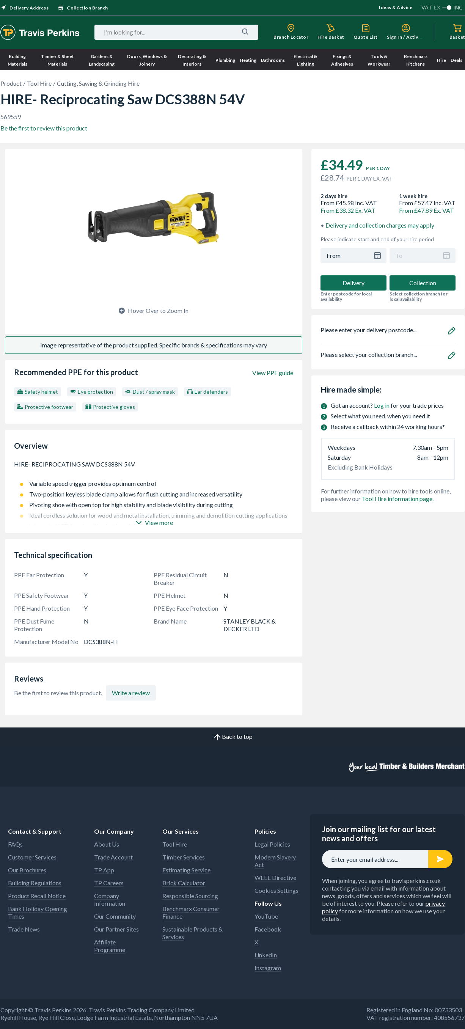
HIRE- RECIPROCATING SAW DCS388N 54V (153, 468)
